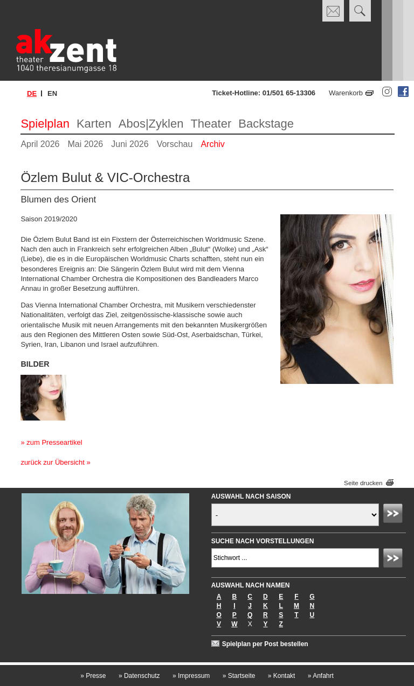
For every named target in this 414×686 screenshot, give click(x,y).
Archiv (212, 144)
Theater (210, 123)
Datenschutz (139, 676)
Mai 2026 (85, 144)
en (52, 93)
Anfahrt (321, 676)
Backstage (266, 123)
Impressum (191, 676)
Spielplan (45, 123)
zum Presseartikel (54, 442)
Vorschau (175, 144)
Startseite (239, 676)
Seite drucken (363, 482)
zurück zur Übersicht (52, 462)
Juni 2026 (129, 144)
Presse (93, 676)
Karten (94, 123)
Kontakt (281, 676)
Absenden (394, 514)
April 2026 (39, 144)
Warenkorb (346, 93)
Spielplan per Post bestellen (265, 644)
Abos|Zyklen (151, 123)
